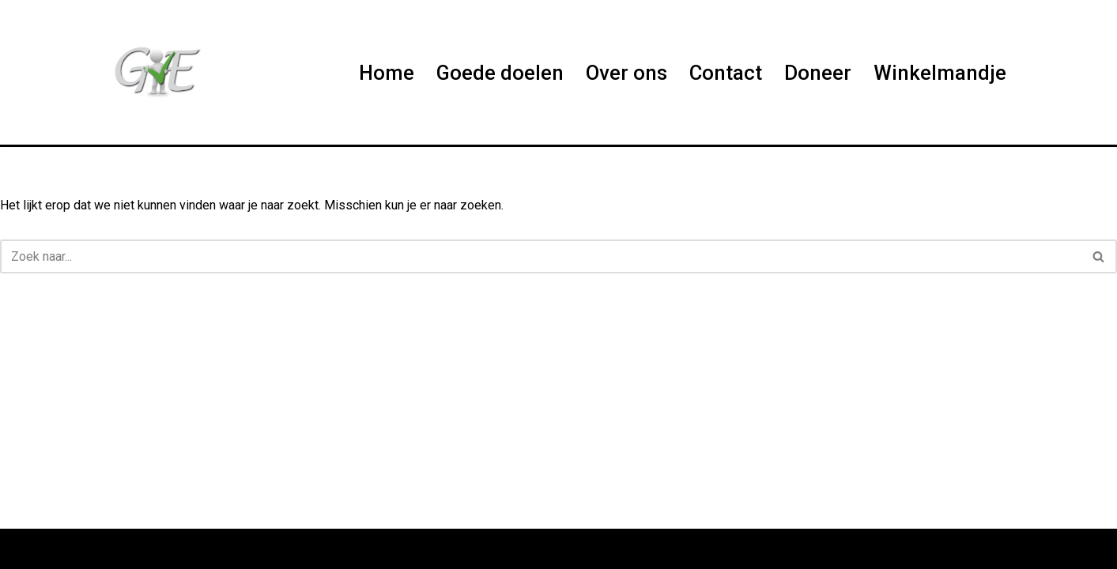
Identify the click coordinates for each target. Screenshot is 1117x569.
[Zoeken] (540, 256)
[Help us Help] (155, 73)
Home (386, 73)
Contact (725, 73)
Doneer (817, 73)
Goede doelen (500, 73)
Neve (123, 548)
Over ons (626, 73)
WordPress (309, 548)
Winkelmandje (940, 73)
